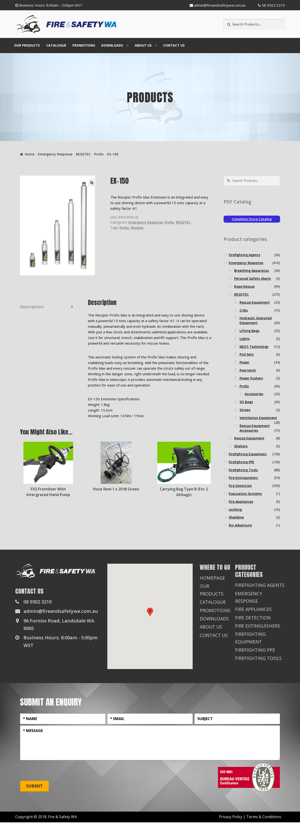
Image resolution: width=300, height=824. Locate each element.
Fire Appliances (241, 501)
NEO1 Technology (254, 346)
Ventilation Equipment (258, 418)
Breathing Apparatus (251, 270)
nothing (235, 509)
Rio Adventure (240, 525)
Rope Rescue (244, 286)
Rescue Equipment (255, 302)
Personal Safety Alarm (252, 278)
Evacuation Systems (245, 493)
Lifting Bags (249, 330)
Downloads (112, 45)
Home (29, 154)
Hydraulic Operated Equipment (256, 320)
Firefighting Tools (243, 470)
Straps (245, 410)
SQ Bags (246, 402)
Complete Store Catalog (252, 219)
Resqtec (137, 227)
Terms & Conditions (263, 818)
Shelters (241, 446)
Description (32, 306)
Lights (245, 338)
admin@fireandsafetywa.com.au (217, 5)
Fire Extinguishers (243, 477)
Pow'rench (248, 370)
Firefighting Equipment (248, 454)
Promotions (83, 45)
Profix (99, 154)
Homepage (212, 578)
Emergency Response (55, 154)
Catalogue (56, 45)
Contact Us (174, 45)
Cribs (244, 310)
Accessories (254, 394)
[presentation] (55, 772)
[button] (150, 612)
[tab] (48, 307)
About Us (143, 45)
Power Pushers (251, 378)
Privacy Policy (230, 818)
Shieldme (236, 517)
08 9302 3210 (271, 5)
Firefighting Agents (244, 255)
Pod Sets (247, 354)
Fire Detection (240, 485)
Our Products (27, 45)
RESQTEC (83, 154)
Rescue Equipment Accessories (255, 428)
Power (244, 362)
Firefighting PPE (241, 462)
